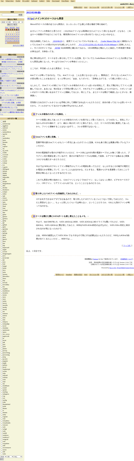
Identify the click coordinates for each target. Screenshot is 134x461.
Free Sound (55, 1)
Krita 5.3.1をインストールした (10, 86)
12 (10, 36)
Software (34, 1)
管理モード (60, 274)
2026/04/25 (20, 88)
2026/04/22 (20, 110)
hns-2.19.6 (112, 268)
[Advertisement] (89, 283)
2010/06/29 (57, 41)
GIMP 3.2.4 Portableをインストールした (11, 92)
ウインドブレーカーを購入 (9, 95)
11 (8, 36)
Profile (18, 1)
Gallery (42, 1)
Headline (69, 274)
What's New (9, 1)
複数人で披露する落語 (8, 81)
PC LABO (26, 1)
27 (12, 41)
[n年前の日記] (48, 12)
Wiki (48, 1)
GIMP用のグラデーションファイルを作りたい (11, 75)
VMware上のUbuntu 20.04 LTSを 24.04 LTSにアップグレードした (11, 68)
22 (16, 38)
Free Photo (65, 1)
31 (6, 43)
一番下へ (130, 7)
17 (6, 38)
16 (18, 36)
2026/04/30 (20, 57)
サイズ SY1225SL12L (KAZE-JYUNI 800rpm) (98, 45)
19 (10, 38)
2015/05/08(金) (33, 12)
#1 (29, 18)
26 (10, 41)
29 (16, 41)
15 (16, 36)
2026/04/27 (20, 78)
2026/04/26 (20, 83)
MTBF (57, 48)
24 (6, 41)
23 (18, 38)
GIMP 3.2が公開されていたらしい (12, 100)
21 (14, 38)
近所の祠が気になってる (9, 107)
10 (6, 36)
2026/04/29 (20, 64)
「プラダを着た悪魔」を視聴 (10, 103)
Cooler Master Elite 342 (110, 41)
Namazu (95, 259)
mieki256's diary (127, 4)
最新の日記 (78, 7)
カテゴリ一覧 (12, 118)
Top (2, 1)
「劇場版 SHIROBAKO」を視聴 (11, 62)
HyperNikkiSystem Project (125, 268)
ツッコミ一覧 (119, 7)
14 (14, 36)
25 (8, 41)
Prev (6, 27)
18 (8, 38)
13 (12, 36)
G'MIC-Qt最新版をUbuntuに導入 (11, 59)
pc (32, 18)
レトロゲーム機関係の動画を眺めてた (12, 113)
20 (12, 38)
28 (14, 41)
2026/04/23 (20, 105)
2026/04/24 (20, 98)
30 (18, 41)
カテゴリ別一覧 (107, 7)
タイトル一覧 (94, 7)
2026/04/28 (20, 71)
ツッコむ (127, 246)
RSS (85, 7)
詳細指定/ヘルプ (126, 259)
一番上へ (130, 274)
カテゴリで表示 (18, 45)
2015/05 (12, 27)
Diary (73, 1)
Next (17, 27)
